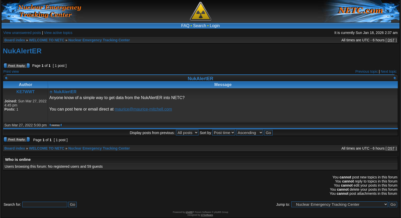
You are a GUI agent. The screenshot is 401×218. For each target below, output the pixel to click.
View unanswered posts (22, 33)
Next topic (389, 71)
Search (199, 25)
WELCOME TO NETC (46, 40)
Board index (14, 40)
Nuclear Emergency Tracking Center (99, 40)
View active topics (58, 33)
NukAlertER (22, 51)
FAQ (185, 25)
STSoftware (207, 215)
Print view (11, 71)
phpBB (189, 212)
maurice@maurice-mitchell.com (143, 109)
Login (215, 25)
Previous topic (366, 71)
